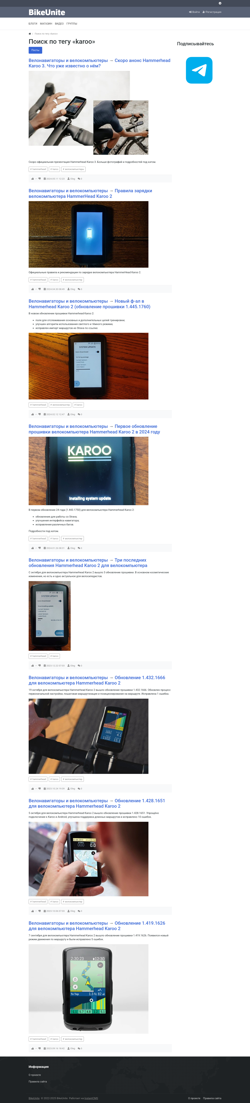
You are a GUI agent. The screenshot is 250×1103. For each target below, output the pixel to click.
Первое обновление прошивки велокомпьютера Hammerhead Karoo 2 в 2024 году (94, 429)
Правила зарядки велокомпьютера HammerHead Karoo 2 (90, 193)
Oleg (72, 178)
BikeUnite (34, 1098)
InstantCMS (91, 1098)
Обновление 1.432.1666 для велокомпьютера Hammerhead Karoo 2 (97, 680)
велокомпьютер (73, 279)
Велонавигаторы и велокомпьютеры (69, 60)
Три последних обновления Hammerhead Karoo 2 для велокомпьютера (88, 562)
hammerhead (39, 169)
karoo (55, 169)
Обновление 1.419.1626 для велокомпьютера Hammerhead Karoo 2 (97, 926)
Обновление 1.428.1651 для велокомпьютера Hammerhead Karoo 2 (97, 803)
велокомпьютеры (74, 169)
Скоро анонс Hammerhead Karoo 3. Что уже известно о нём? (99, 63)
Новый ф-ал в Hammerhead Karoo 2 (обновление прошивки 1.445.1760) (90, 303)
